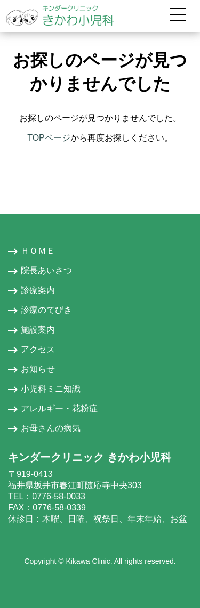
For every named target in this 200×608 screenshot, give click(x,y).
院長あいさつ (46, 270)
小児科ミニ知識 (51, 388)
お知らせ (38, 369)
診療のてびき (46, 309)
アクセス (38, 349)
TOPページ (48, 137)
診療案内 (38, 290)
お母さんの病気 (51, 428)
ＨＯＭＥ (38, 250)
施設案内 (38, 329)
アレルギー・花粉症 (59, 408)
